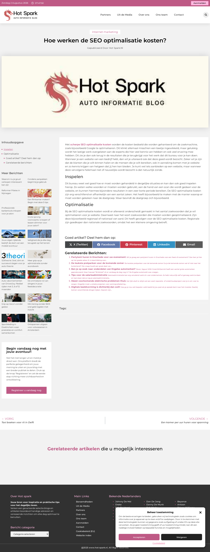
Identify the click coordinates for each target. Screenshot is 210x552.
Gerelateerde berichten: (19, 162)
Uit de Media (124, 14)
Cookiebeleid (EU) (85, 531)
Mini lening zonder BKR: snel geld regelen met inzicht (39, 307)
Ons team (162, 14)
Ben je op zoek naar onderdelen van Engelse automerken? (103, 269)
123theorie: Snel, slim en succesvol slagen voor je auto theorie (13, 263)
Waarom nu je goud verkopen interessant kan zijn (12, 182)
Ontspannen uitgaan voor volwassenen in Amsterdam (37, 327)
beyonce (181, 501)
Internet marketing (105, 32)
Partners (105, 14)
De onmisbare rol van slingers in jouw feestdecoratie (38, 284)
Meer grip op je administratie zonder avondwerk (38, 263)
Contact (179, 14)
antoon (181, 504)
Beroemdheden (84, 502)
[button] (200, 512)
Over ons (144, 14)
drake (118, 504)
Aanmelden (82, 523)
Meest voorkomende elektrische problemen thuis (98, 281)
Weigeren (181, 537)
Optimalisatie (11, 153)
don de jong (153, 501)
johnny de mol (123, 501)
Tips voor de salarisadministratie (89, 275)
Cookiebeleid (159, 543)
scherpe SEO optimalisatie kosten (90, 144)
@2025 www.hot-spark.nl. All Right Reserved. (105, 547)
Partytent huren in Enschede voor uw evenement (98, 257)
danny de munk (155, 504)
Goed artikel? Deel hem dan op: (23, 158)
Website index (83, 535)
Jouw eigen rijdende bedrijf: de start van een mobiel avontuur (13, 243)
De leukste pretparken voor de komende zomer (97, 263)
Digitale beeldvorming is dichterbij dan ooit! (95, 287)
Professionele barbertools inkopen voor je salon (11, 211)
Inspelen (8, 149)
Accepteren (139, 537)
